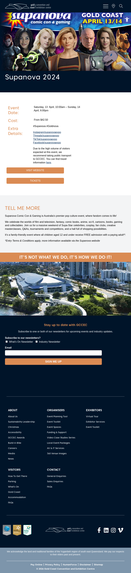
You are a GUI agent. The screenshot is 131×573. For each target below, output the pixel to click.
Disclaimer (85, 564)
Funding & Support (56, 432)
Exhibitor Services (95, 422)
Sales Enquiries (55, 481)
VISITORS (14, 469)
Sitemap (98, 564)
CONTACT (53, 469)
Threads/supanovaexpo (46, 135)
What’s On (13, 486)
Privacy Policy (52, 564)
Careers (12, 448)
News (11, 458)
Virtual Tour (92, 416)
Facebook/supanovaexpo (47, 142)
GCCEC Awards (16, 437)
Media (11, 453)
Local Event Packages (58, 443)
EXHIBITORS (94, 410)
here (48, 162)
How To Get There (17, 476)
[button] (127, 20)
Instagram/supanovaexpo (47, 132)
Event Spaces (54, 427)
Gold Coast (14, 492)
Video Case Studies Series (61, 437)
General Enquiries (56, 476)
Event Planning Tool (57, 416)
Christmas (13, 427)
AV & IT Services (55, 448)
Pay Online (36, 564)
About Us (13, 416)
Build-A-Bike (14, 443)
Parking (12, 481)
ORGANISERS (56, 410)
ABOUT (12, 410)
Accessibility (14, 432)
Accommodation (17, 497)
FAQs (10, 502)
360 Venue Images (57, 453)
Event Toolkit (53, 422)
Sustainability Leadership (21, 422)
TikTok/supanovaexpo (45, 139)
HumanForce (70, 564)
